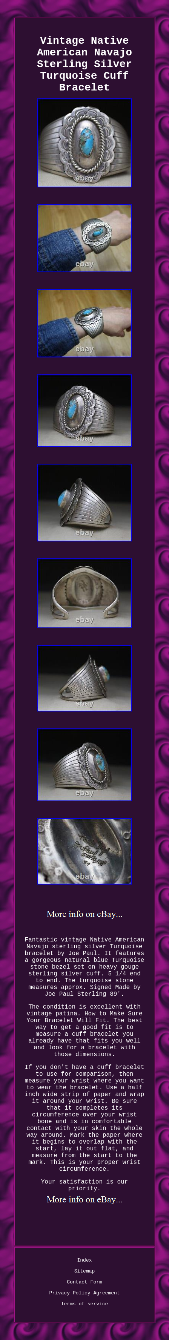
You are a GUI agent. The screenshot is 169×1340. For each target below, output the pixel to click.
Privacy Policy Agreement (84, 1293)
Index (84, 1260)
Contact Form (84, 1282)
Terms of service (84, 1304)
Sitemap (84, 1271)
